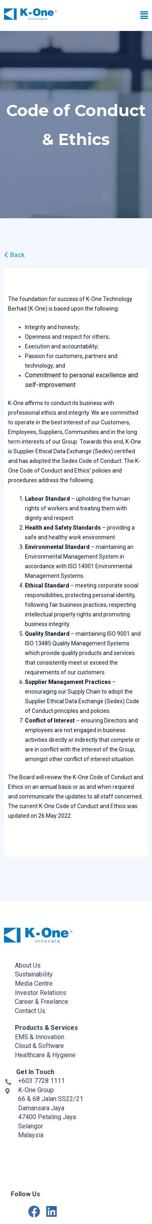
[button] (106, 15)
